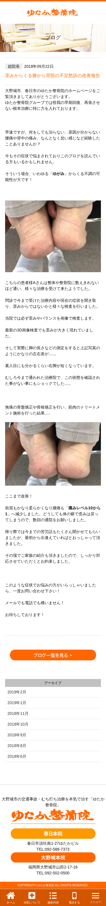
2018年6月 (16, 756)
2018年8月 (16, 745)
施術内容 (53, 897)
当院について (31, 897)
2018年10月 (18, 724)
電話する (74, 897)
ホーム (11, 897)
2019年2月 (16, 692)
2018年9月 (16, 735)
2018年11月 (18, 713)
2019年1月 (16, 702)
